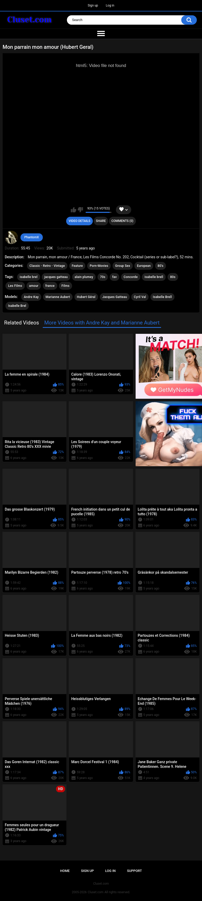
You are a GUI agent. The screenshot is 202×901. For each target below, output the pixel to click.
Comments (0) (122, 221)
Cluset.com (95, 892)
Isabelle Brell (162, 297)
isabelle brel (29, 277)
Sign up (93, 5)
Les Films (15, 286)
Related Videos (21, 323)
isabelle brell (153, 277)
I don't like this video (80, 209)
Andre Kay (31, 297)
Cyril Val (140, 297)
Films (65, 286)
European (144, 266)
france (50, 286)
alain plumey (84, 277)
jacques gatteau (56, 277)
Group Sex (122, 266)
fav (114, 277)
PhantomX (31, 237)
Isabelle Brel (17, 306)
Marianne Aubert (58, 297)
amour (33, 286)
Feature (77, 266)
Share (101, 221)
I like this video (73, 209)
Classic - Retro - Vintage (47, 266)
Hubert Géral (86, 297)
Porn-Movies (99, 266)
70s (103, 277)
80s (173, 277)
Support (134, 871)
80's (161, 266)
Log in (110, 5)
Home (65, 871)
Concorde (131, 277)
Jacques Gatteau (114, 297)
